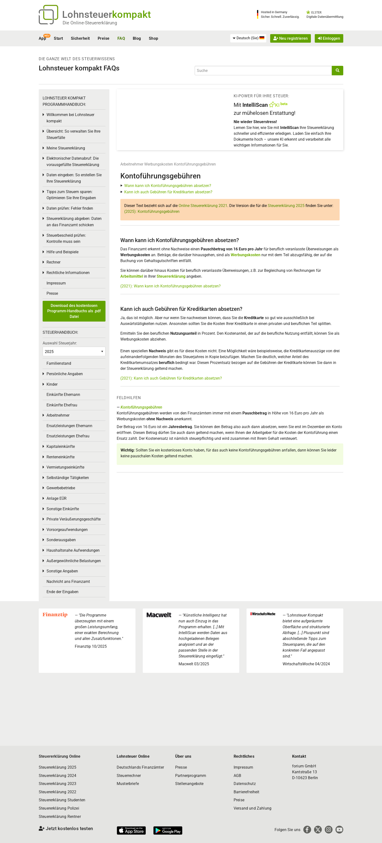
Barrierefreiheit (246, 792)
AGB (237, 775)
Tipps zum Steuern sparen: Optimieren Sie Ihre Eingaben (71, 194)
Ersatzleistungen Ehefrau (68, 436)
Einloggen (329, 38)
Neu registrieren (290, 38)
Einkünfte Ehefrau (62, 405)
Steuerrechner (129, 775)
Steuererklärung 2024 (57, 775)
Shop (153, 38)
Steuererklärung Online (60, 756)
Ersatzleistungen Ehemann (69, 425)
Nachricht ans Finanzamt (68, 581)
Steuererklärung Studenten (62, 800)
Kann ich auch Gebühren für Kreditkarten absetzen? (168, 192)
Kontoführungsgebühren (195, 164)
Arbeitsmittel (131, 276)
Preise (104, 38)
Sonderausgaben (61, 540)
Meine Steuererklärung (66, 148)
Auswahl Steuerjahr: (60, 343)
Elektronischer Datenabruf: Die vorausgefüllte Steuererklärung (73, 161)
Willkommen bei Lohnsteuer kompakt (70, 117)
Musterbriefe (128, 783)
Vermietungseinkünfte (65, 467)
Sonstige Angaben (62, 571)
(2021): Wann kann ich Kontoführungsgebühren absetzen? (170, 286)
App (42, 38)
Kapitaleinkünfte (61, 446)
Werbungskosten (158, 164)
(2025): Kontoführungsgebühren (152, 211)
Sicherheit (80, 38)
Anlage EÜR (57, 498)
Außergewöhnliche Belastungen (74, 561)
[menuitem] (248, 38)
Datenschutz (245, 783)
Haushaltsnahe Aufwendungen (73, 550)
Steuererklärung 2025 (286, 205)
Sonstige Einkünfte (63, 509)
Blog (137, 38)
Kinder (52, 384)
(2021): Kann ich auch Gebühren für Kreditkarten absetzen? (171, 378)
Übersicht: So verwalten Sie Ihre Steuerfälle (73, 134)
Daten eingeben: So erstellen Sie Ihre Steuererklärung (74, 178)
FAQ (121, 38)
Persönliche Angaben (65, 374)
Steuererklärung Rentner (60, 816)
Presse (52, 293)
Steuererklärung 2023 (57, 783)
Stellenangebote (189, 783)
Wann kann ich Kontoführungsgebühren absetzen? (167, 185)
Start (58, 38)
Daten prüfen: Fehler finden (70, 208)
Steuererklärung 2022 (57, 792)
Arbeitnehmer (131, 164)
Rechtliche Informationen (68, 272)
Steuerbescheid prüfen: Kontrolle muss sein (66, 238)
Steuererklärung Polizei (59, 808)
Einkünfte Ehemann (63, 394)
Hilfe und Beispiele (62, 252)
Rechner (53, 262)
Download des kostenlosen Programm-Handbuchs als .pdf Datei (74, 311)
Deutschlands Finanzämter (140, 767)
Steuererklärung (171, 276)
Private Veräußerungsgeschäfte (74, 519)
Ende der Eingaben (62, 591)
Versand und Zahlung (252, 808)
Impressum (56, 283)
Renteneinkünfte (61, 457)
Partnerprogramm (190, 775)
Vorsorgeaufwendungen (67, 529)
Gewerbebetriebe (61, 488)
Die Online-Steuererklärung (90, 23)
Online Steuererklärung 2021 (203, 205)
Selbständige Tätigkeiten (68, 477)
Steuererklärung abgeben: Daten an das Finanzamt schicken (74, 221)
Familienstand (59, 363)
